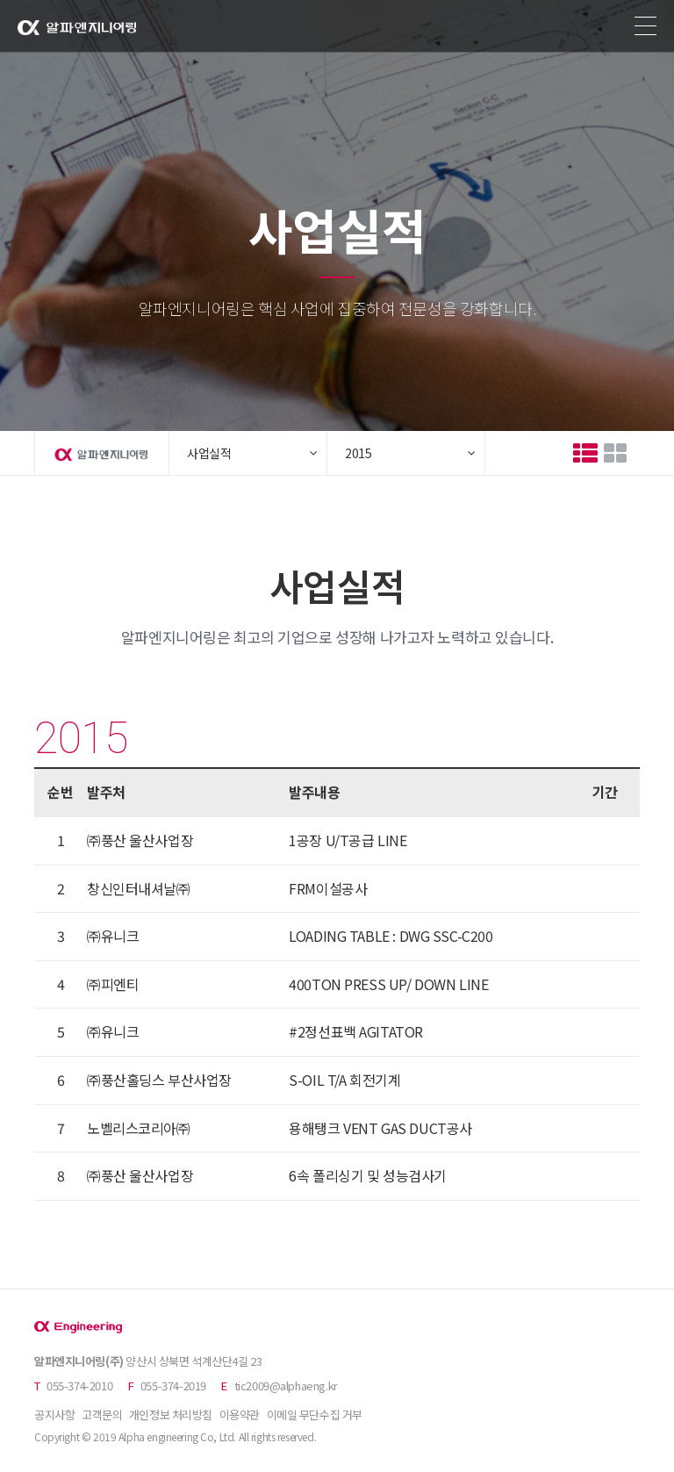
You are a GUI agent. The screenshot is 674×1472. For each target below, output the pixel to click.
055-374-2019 (173, 1385)
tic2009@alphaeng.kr (286, 1385)
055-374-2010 (79, 1385)
